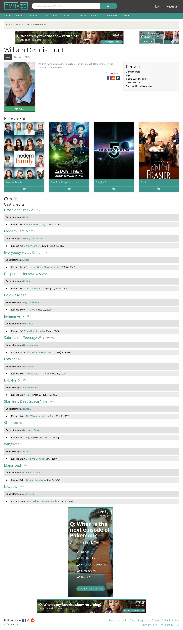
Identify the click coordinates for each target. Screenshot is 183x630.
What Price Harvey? (36, 352)
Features (115, 620)
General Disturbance (36, 480)
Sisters (9, 422)
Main (8, 57)
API (125, 620)
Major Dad (12, 465)
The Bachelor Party (35, 224)
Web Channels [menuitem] (51, 15)
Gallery (17, 57)
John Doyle (28, 494)
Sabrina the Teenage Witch (25, 337)
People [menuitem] (19, 15)
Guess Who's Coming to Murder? (42, 501)
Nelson (26, 217)
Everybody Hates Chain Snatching (43, 267)
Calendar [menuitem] (95, 15)
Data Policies (170, 620)
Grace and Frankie (18, 210)
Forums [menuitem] (127, 15)
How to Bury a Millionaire (38, 373)
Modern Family (14, 182)
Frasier (144, 182)
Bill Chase (28, 323)
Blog (132, 620)
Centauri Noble (30, 387)
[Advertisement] (69, 37)
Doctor (26, 451)
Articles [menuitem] (67, 15)
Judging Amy (14, 316)
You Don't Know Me (35, 331)
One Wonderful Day (36, 288)
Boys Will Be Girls (35, 458)
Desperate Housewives (22, 273)
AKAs (27, 57)
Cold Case (12, 295)
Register (172, 6)
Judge (26, 260)
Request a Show (148, 620)
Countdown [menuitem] (112, 15)
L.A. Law (10, 486)
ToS (177, 625)
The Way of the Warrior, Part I (40, 416)
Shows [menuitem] (7, 15)
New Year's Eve (34, 246)
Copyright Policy (149, 625)
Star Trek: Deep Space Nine (65, 182)
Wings (9, 444)
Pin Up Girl (31, 309)
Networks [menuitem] (33, 15)
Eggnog (30, 437)
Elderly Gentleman (32, 238)
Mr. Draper (28, 366)
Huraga (26, 408)
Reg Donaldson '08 (32, 302)
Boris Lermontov (31, 345)
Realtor (26, 281)
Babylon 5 (101, 182)
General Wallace (31, 472)
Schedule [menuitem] (81, 15)
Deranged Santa (31, 430)
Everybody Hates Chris (22, 252)
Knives (29, 395)
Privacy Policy (166, 625)
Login (159, 6)
